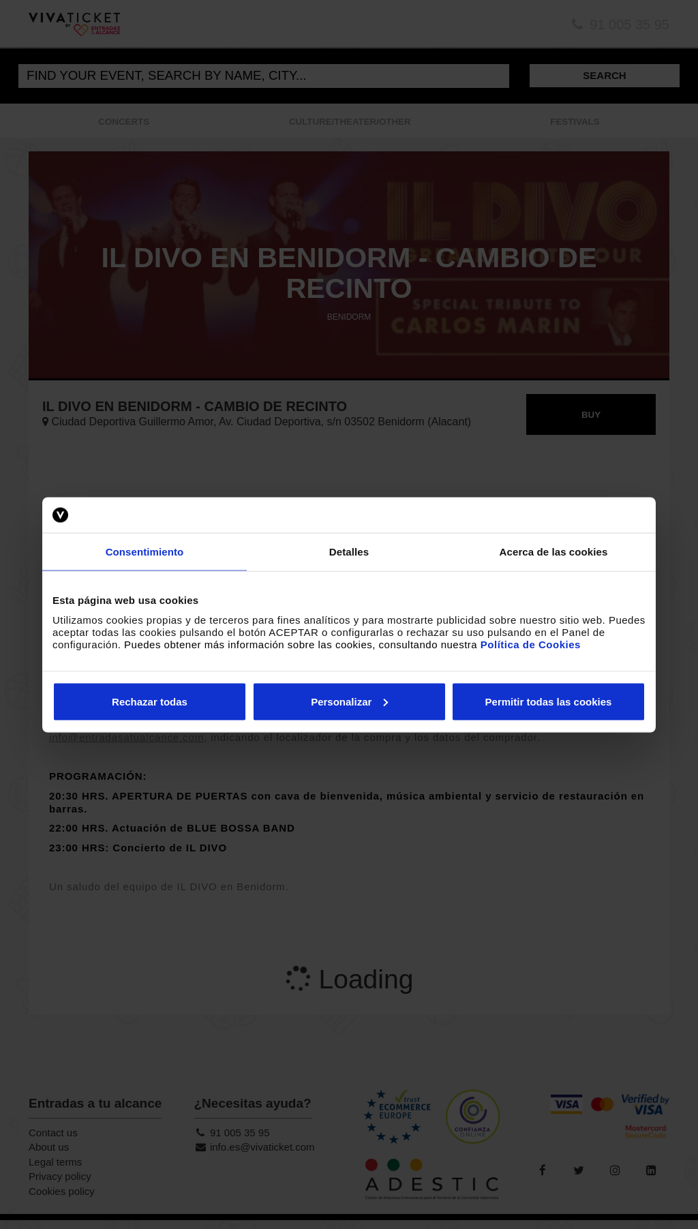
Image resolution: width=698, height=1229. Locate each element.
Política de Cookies (531, 644)
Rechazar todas (149, 701)
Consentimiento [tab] (145, 552)
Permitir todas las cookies (548, 701)
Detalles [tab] (349, 552)
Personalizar (349, 701)
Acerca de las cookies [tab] (554, 552)
